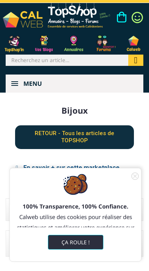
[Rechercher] (67, 60)
